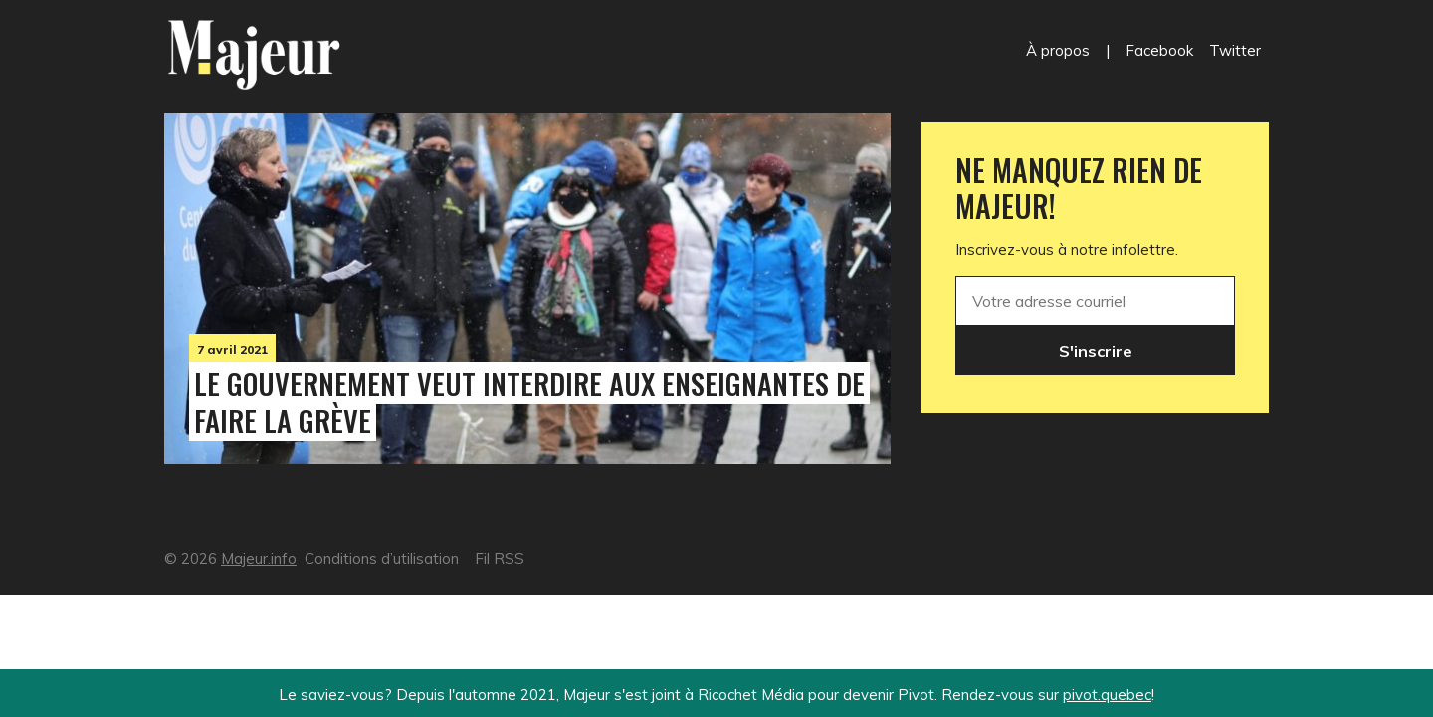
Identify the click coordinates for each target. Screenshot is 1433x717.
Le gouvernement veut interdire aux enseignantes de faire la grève (529, 401)
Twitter (1235, 50)
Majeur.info (259, 558)
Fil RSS (499, 558)
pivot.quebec (1107, 694)
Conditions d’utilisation (382, 558)
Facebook (1159, 50)
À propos (1058, 50)
